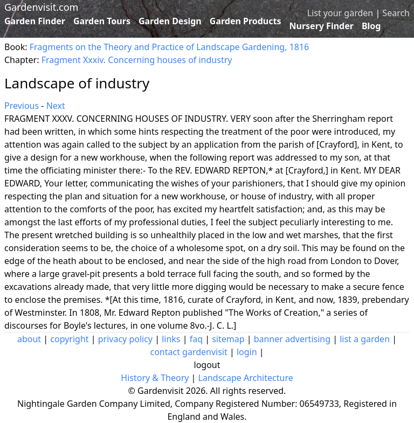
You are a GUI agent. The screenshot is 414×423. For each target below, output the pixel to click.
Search (396, 13)
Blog (371, 26)
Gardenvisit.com (41, 7)
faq (196, 339)
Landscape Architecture (245, 378)
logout (207, 365)
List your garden (340, 13)
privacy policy (125, 339)
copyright (69, 339)
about (29, 339)
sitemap (228, 339)
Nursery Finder (321, 26)
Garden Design (170, 21)
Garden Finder (34, 21)
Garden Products (245, 21)
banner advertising (292, 339)
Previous (21, 106)
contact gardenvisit (188, 352)
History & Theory (155, 378)
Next (55, 106)
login (247, 352)
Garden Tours (101, 21)
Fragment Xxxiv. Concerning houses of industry (137, 60)
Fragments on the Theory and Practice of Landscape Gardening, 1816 (169, 47)
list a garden (365, 339)
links (171, 339)
